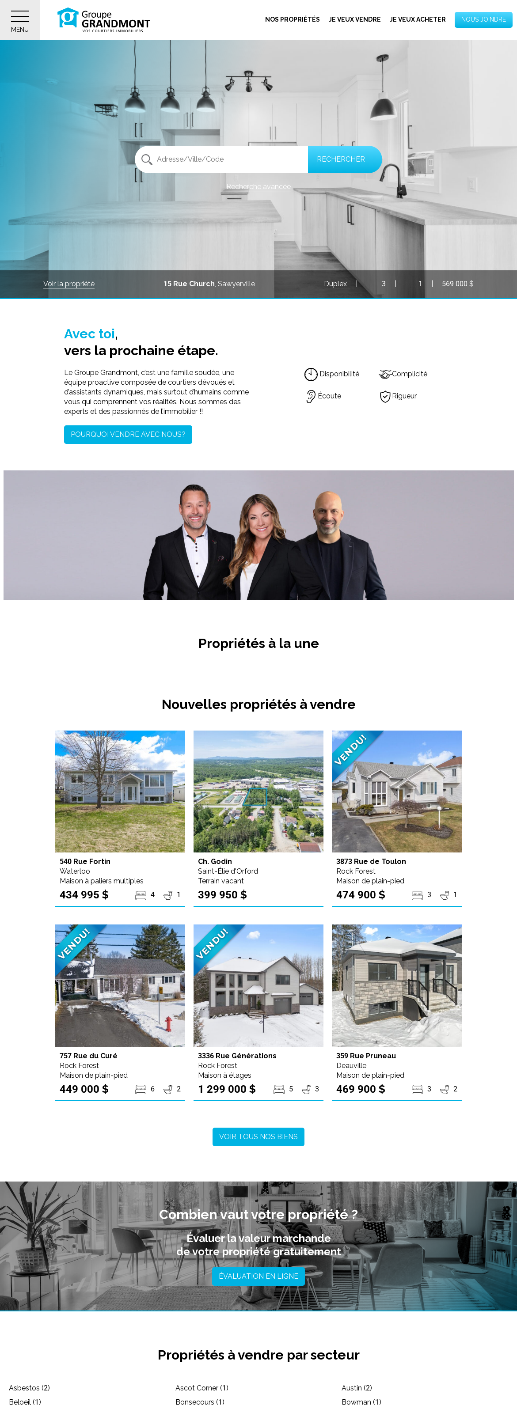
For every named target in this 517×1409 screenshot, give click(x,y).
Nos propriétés (292, 19)
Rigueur (398, 396)
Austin (357, 1388)
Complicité (403, 374)
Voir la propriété (69, 284)
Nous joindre (483, 19)
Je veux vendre (355, 19)
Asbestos (29, 1388)
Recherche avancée (258, 186)
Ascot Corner (201, 1388)
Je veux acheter (418, 19)
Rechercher (341, 159)
